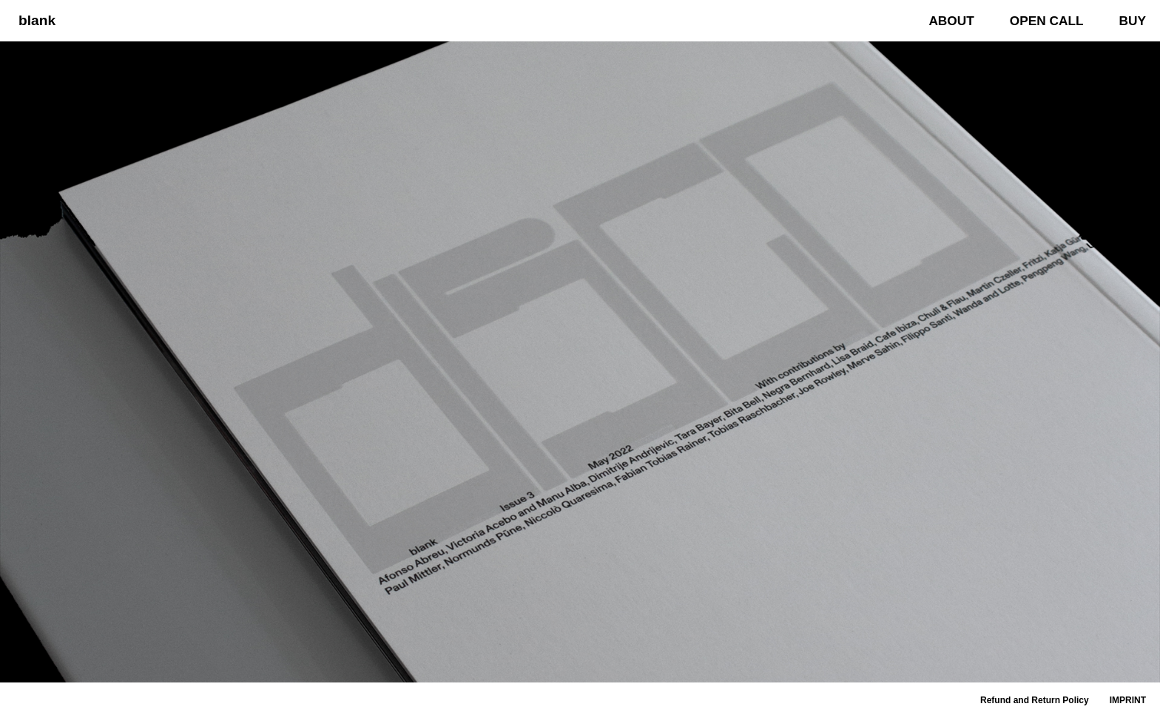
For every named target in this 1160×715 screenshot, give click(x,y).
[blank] (33, 20)
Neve (22, 696)
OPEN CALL (1047, 20)
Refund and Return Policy (1034, 700)
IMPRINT (1128, 700)
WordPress (115, 696)
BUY (1132, 20)
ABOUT (951, 20)
